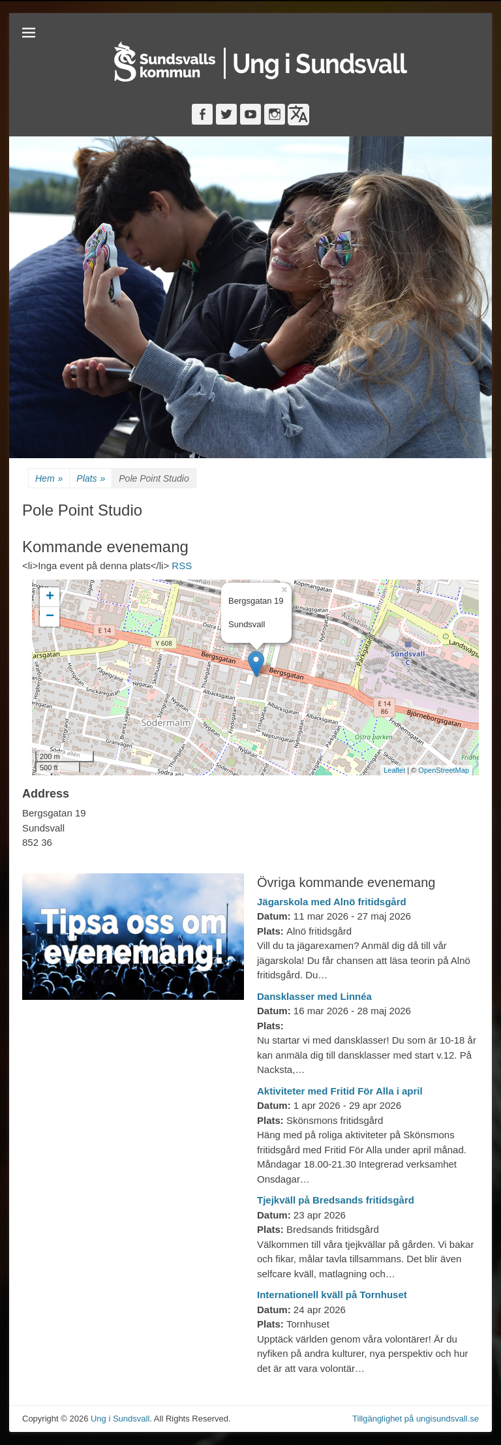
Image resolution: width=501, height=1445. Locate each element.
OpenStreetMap (443, 770)
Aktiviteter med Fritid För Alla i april (340, 1090)
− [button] (50, 617)
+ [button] (50, 597)
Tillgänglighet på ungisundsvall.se (415, 1418)
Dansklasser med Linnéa (314, 996)
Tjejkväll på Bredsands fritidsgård (335, 1199)
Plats (90, 479)
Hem (49, 479)
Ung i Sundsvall (120, 1418)
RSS (182, 565)
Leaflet (394, 770)
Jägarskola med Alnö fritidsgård (331, 901)
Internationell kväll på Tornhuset (332, 1294)
